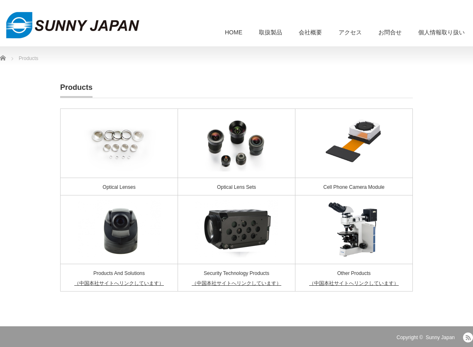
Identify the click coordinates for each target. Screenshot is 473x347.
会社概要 (310, 32)
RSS (468, 337)
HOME (233, 32)
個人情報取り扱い (441, 32)
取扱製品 (270, 32)
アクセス (350, 32)
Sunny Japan (440, 337)
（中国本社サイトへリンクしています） (119, 283)
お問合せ (390, 32)
